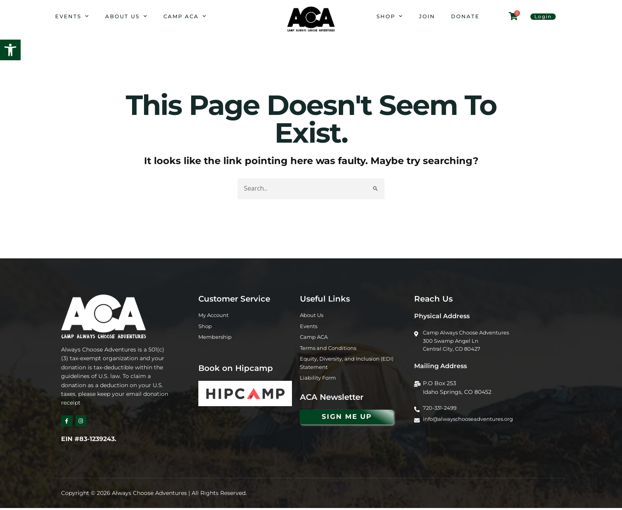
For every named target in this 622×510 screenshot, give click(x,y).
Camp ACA (185, 16)
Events (72, 16)
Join (427, 16)
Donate (465, 16)
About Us (126, 16)
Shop (389, 16)
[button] (10, 50)
